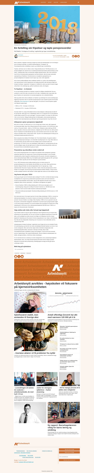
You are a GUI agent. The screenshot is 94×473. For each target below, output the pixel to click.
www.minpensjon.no (24, 101)
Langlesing (63, 2)
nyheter (17, 253)
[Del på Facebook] (73, 56)
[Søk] (78, 2)
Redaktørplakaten (21, 451)
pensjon (29, 253)
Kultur (56, 2)
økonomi (23, 253)
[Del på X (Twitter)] (76, 56)
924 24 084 (30, 455)
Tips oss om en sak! (69, 449)
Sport (50, 2)
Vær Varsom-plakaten (32, 451)
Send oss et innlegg (69, 452)
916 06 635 (37, 457)
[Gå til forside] (22, 2)
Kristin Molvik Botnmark (27, 457)
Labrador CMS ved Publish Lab (26, 462)
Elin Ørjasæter (22, 455)
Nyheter (43, 2)
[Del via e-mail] (78, 56)
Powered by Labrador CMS (47, 471)
